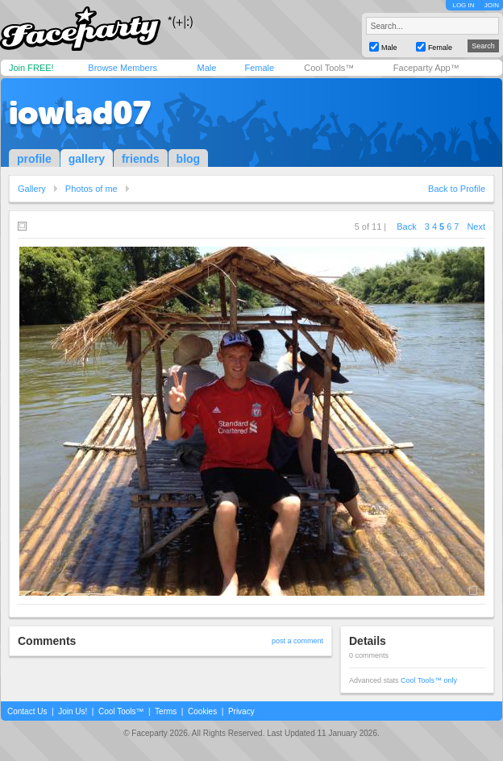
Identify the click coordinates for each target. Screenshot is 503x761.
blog (189, 158)
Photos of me (91, 188)
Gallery (32, 188)
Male (206, 68)
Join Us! (72, 711)
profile (34, 158)
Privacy (241, 711)
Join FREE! (31, 68)
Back (406, 226)
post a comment (297, 641)
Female (259, 68)
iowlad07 (80, 112)
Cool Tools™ (329, 68)
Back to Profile (456, 188)
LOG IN (463, 5)
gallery (87, 158)
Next (476, 226)
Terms (166, 711)
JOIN (491, 5)
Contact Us (27, 711)
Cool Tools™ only (429, 680)
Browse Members (122, 68)
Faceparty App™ (426, 68)
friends (141, 158)
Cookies (202, 711)
